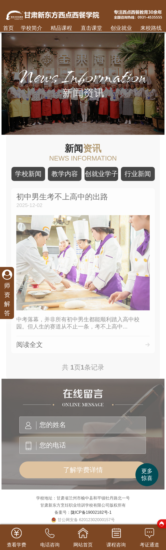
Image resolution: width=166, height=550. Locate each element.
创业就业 (121, 28)
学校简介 (31, 28)
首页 (8, 28)
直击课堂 (91, 28)
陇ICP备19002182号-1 (91, 512)
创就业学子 (101, 174)
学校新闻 (28, 174)
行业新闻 (137, 174)
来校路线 (151, 28)
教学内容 (64, 174)
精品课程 (61, 28)
